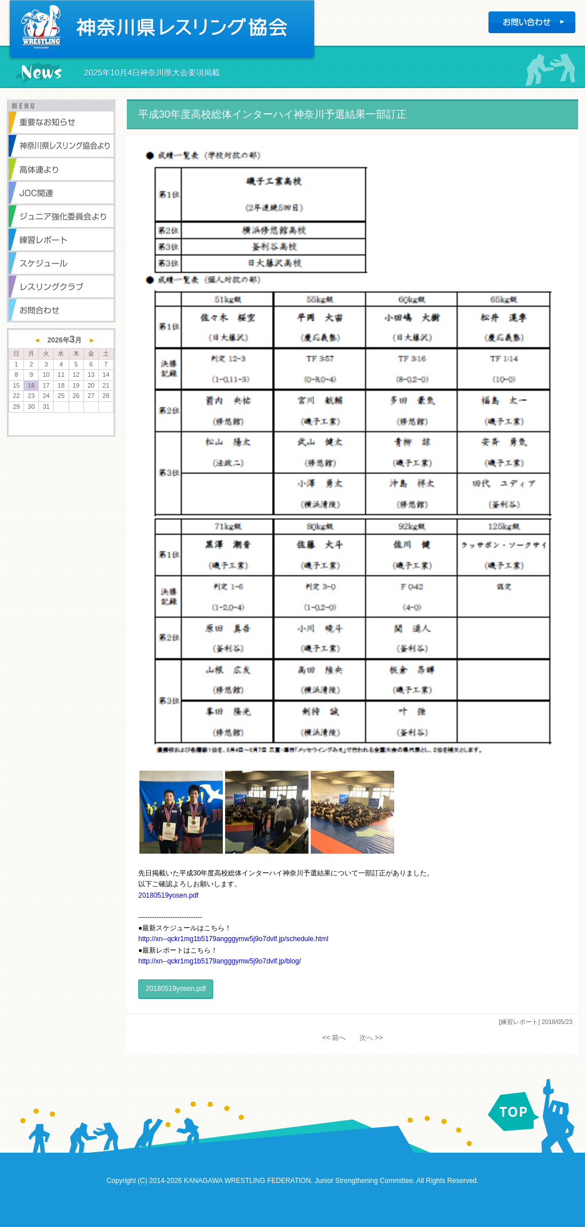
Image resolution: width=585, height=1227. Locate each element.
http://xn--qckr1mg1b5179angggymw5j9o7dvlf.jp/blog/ (219, 961)
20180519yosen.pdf (168, 895)
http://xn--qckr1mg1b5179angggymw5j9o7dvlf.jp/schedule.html (233, 939)
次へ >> (371, 1038)
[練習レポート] (519, 1021)
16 (31, 385)
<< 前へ (334, 1038)
